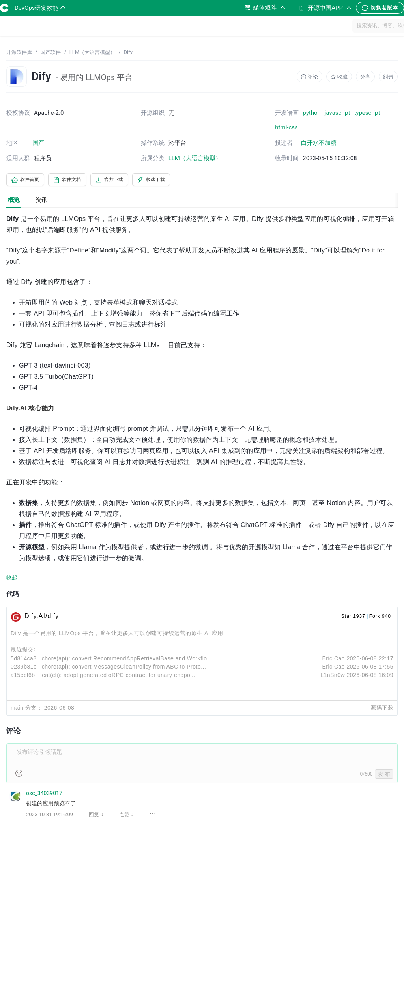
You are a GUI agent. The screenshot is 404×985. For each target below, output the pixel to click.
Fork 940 (380, 618)
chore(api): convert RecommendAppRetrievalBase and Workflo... (127, 660)
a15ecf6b (23, 676)
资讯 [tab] (41, 201)
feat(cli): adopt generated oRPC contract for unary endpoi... (118, 676)
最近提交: (23, 651)
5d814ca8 (24, 660)
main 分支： (26, 709)
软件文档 (76, 180)
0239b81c (24, 668)
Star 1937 (353, 618)
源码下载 (381, 709)
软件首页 (28, 180)
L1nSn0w (332, 676)
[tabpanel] (202, 523)
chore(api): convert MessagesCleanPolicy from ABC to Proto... (124, 668)
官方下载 (124, 180)
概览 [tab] (14, 201)
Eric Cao (333, 660)
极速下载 (172, 180)
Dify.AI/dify (41, 617)
